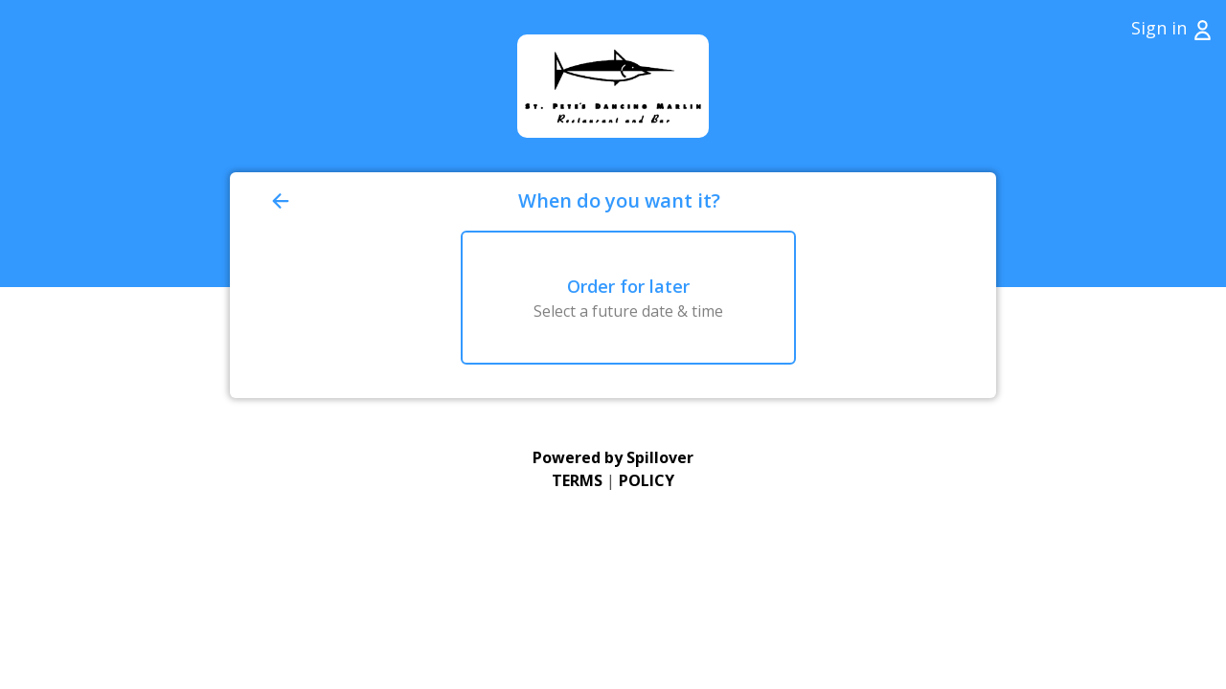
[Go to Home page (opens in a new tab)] (613, 86)
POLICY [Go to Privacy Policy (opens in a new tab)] (646, 480)
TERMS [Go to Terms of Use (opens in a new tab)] (577, 480)
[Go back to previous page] (390, 201)
